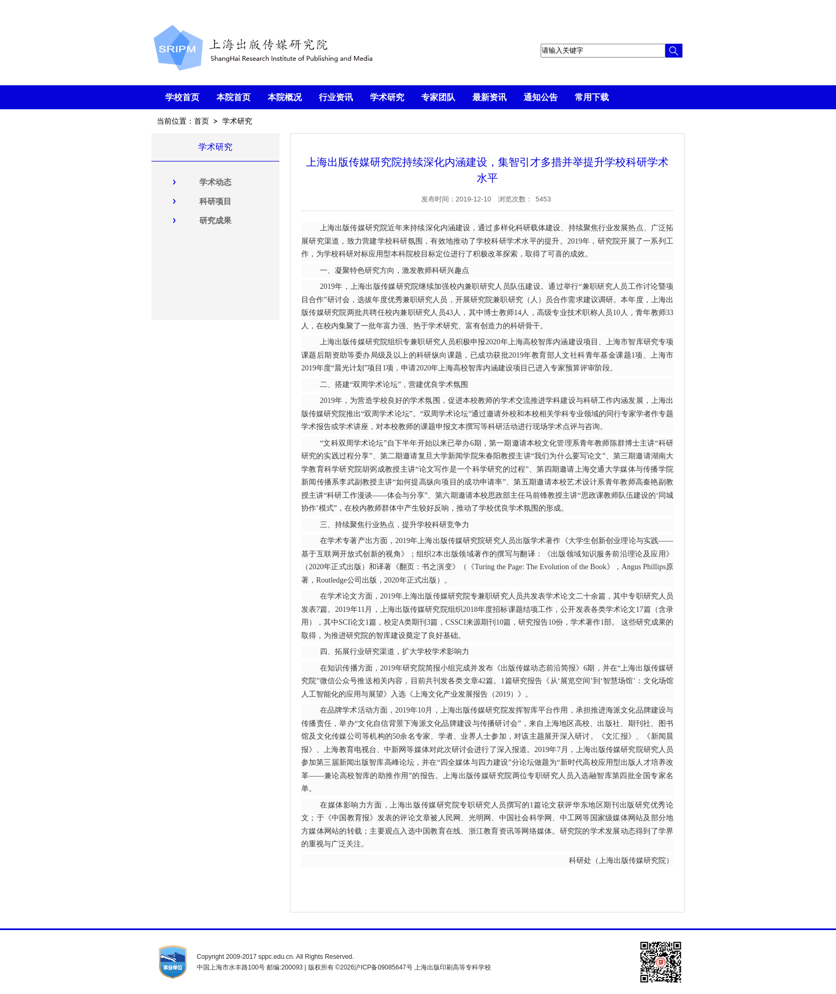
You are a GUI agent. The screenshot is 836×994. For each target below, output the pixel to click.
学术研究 (237, 121)
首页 (201, 121)
